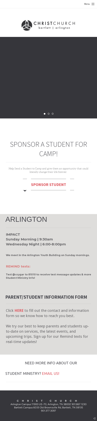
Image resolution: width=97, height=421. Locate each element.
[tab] (25, 184)
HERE (19, 310)
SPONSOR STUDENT (48, 184)
